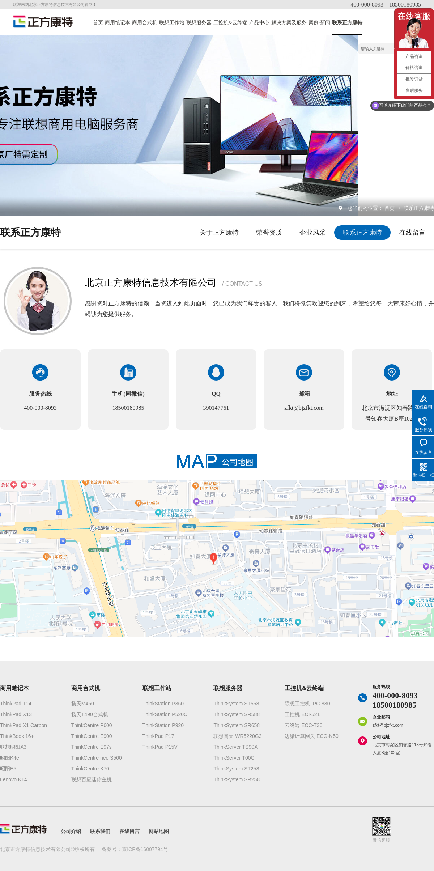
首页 (98, 22)
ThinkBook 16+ (17, 736)
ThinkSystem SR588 (236, 714)
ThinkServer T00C (233, 758)
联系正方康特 (347, 22)
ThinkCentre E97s (91, 747)
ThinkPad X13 (16, 714)
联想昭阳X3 (13, 747)
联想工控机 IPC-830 (307, 703)
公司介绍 (71, 831)
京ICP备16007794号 (145, 849)
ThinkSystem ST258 (236, 769)
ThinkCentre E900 (91, 736)
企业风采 (312, 232)
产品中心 (259, 22)
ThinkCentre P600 (91, 725)
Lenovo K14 (13, 779)
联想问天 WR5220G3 (237, 736)
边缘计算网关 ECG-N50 (312, 736)
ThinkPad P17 (158, 736)
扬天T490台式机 (89, 714)
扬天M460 (82, 703)
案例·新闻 (319, 22)
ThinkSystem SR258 (236, 779)
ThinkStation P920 (163, 725)
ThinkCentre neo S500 (96, 758)
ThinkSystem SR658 (236, 725)
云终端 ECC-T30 (303, 725)
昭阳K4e (9, 758)
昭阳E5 (8, 769)
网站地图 (159, 831)
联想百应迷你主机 (91, 779)
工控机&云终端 (230, 22)
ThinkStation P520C (165, 714)
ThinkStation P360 (163, 703)
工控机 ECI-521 (302, 714)
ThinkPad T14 (15, 703)
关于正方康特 (219, 232)
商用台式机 (144, 22)
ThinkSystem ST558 (236, 703)
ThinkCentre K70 (90, 769)
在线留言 (412, 232)
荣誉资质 (269, 232)
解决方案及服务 (289, 22)
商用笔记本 (117, 22)
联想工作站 (171, 22)
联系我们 (100, 831)
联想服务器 (199, 22)
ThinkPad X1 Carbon (23, 725)
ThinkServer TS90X (235, 747)
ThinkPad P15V (160, 747)
